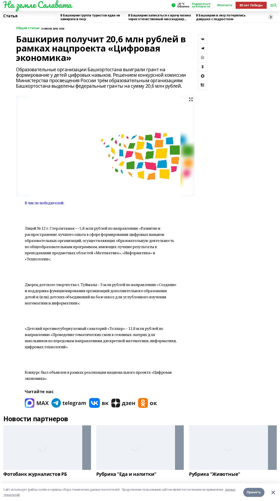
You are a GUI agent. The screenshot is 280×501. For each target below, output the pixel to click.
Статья (10, 16)
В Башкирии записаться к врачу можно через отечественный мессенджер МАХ (159, 17)
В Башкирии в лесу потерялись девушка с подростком (220, 17)
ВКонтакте (224, 5)
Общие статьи (27, 28)
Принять (254, 492)
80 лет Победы (251, 5)
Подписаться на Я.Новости (201, 5)
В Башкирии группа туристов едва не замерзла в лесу (90, 17)
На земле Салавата (37, 4)
